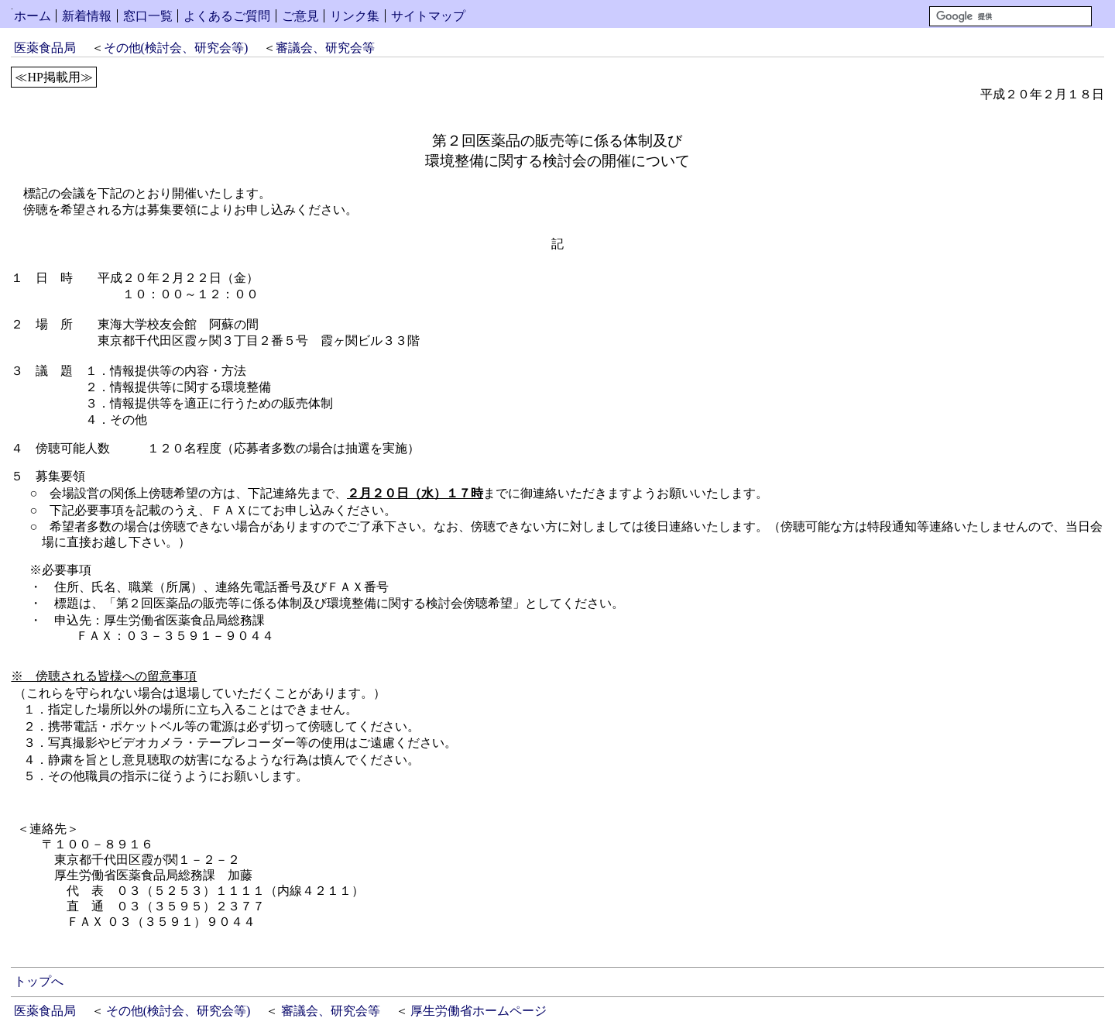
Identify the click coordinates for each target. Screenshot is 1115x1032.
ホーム (32, 15)
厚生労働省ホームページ (478, 1010)
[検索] (1010, 16)
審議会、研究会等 (325, 47)
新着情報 (87, 15)
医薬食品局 (45, 47)
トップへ (38, 981)
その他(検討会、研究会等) (176, 47)
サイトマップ (428, 15)
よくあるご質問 (227, 15)
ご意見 (300, 15)
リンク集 (354, 15)
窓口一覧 (148, 15)
